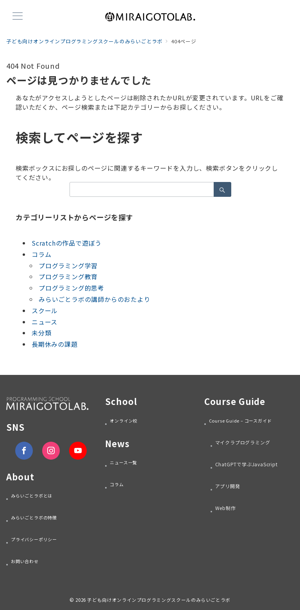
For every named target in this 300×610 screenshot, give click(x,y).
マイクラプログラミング (242, 442)
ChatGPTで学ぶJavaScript (246, 464)
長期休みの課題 (55, 344)
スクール (45, 310)
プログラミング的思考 (71, 288)
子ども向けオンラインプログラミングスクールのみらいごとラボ (158, 600)
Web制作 (225, 508)
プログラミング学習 (68, 265)
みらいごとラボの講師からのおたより (94, 299)
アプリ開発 (227, 486)
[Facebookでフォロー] (24, 450)
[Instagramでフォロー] (51, 450)
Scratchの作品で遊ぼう (67, 243)
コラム (41, 254)
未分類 (41, 332)
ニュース (44, 321)
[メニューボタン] (17, 16)
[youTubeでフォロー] (78, 450)
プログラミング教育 (68, 276)
